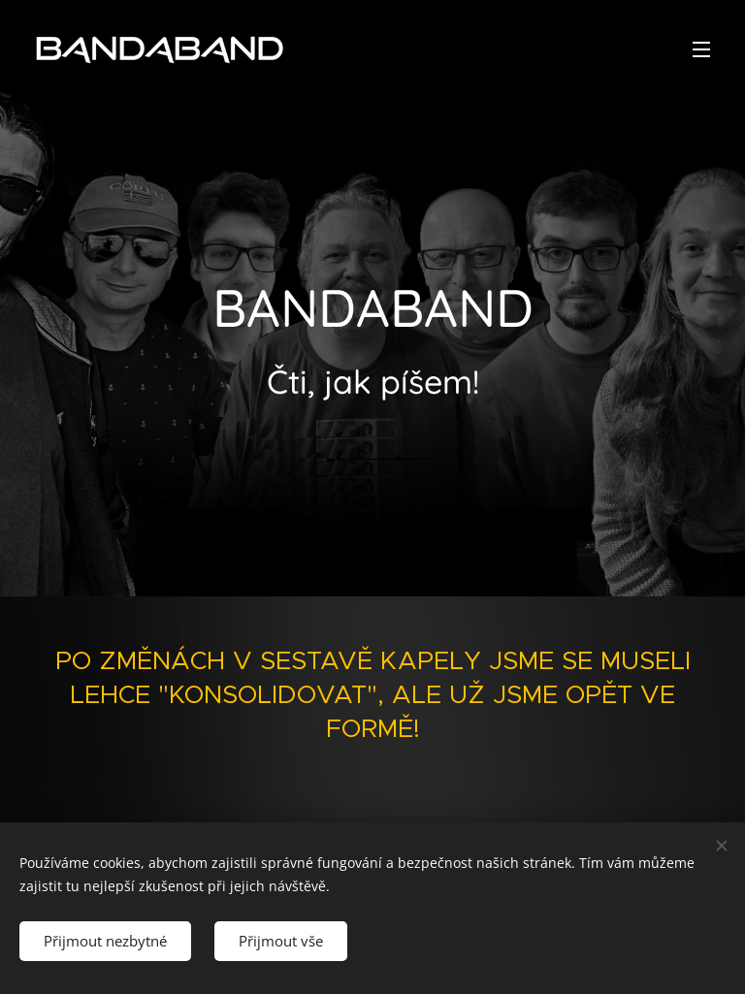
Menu (701, 49)
